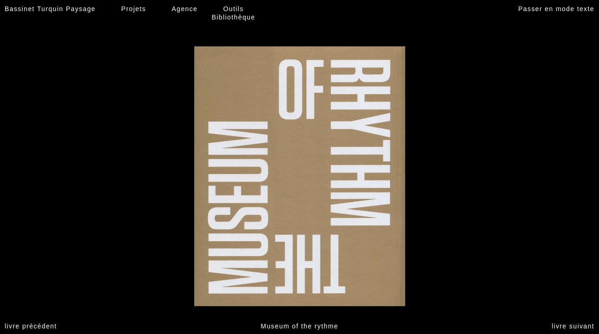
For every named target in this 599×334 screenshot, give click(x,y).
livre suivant (573, 326)
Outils (233, 9)
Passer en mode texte (556, 9)
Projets (133, 9)
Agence (185, 9)
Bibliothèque (233, 17)
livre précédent (31, 326)
